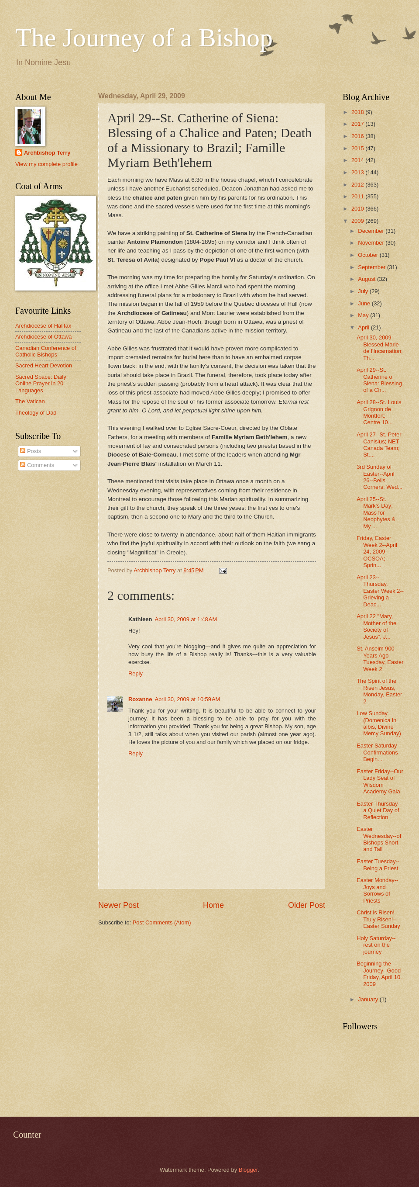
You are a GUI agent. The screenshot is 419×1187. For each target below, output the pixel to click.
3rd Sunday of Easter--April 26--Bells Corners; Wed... (379, 477)
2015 (358, 148)
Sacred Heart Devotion (43, 365)
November (371, 242)
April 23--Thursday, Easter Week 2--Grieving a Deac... (380, 591)
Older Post (306, 905)
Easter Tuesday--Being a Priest (378, 864)
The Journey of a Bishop (144, 37)
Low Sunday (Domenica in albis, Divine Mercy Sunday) (379, 723)
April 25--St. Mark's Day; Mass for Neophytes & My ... (376, 512)
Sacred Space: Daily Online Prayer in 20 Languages (40, 384)
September (372, 267)
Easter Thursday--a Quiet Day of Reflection (379, 810)
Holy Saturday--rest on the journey (376, 945)
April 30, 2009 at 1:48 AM (186, 619)
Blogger (248, 1169)
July (363, 291)
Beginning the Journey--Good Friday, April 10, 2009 (379, 973)
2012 (358, 184)
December (371, 231)
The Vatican (30, 401)
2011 (358, 196)
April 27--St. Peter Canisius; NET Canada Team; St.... (379, 444)
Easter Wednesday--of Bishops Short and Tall (379, 839)
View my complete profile (46, 164)
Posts (30, 451)
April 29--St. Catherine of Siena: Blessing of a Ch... (379, 380)
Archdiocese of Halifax (43, 325)
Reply (135, 673)
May (364, 315)
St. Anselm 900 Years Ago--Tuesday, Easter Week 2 (380, 658)
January (368, 999)
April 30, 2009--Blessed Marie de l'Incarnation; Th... (380, 347)
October (368, 255)
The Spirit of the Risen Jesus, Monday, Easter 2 (379, 691)
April (364, 327)
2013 (358, 172)
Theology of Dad (35, 412)
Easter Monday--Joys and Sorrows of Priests (377, 890)
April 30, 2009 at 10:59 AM (187, 699)
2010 (358, 208)
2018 (358, 112)
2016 (358, 136)
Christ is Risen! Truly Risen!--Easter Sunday (378, 919)
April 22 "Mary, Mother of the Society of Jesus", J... (376, 626)
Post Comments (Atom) (162, 922)
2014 (358, 160)
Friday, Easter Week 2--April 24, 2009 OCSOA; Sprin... (377, 551)
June (365, 303)
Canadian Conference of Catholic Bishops (45, 351)
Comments (37, 465)
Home (213, 905)
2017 (358, 124)
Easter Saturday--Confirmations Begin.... (379, 752)
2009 (358, 221)
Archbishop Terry (47, 152)
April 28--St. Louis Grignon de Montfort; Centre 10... (379, 412)
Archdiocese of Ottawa (43, 336)
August (367, 279)
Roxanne (140, 699)
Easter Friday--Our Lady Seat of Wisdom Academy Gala (380, 781)
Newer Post (118, 905)
